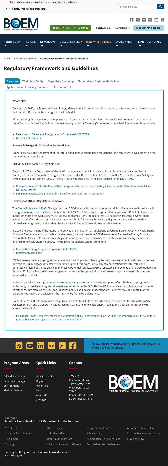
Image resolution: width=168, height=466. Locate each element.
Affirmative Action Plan (140, 428)
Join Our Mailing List (149, 27)
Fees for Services (46, 376)
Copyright (10, 444)
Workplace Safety (33, 81)
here (96, 293)
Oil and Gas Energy (15, 376)
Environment (11, 385)
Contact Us (103, 27)
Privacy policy (94, 433)
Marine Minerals (13, 390)
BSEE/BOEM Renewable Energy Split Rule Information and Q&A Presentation (60, 193)
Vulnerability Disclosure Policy (103, 439)
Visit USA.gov (13, 455)
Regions (41, 381)
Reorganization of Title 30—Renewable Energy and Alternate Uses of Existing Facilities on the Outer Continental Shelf (83, 186)
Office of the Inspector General (63, 444)
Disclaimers (11, 439)
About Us (41, 395)
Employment (122, 27)
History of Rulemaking (29, 253)
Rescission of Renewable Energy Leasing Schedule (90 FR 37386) (53, 134)
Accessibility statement (18, 433)
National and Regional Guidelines (98, 81)
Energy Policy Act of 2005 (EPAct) (36, 208)
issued (87, 108)
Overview (12, 81)
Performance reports (98, 428)
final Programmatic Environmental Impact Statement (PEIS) (68, 282)
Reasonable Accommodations (144, 433)
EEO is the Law (135, 439)
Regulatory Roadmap (61, 81)
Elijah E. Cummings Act (59, 439)
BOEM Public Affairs (80, 398)
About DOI (11, 428)
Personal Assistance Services (103, 444)
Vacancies (42, 385)
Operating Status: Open (72, 28)
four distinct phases (76, 260)
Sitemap (41, 399)
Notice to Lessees (26, 190)
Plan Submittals (62, 87)
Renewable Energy (14, 381)
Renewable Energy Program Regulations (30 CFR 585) (46, 249)
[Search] (137, 6)
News (39, 390)
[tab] (12, 81)
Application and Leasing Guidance (27, 87)
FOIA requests (54, 428)
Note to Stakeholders (28, 138)
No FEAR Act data (56, 433)
